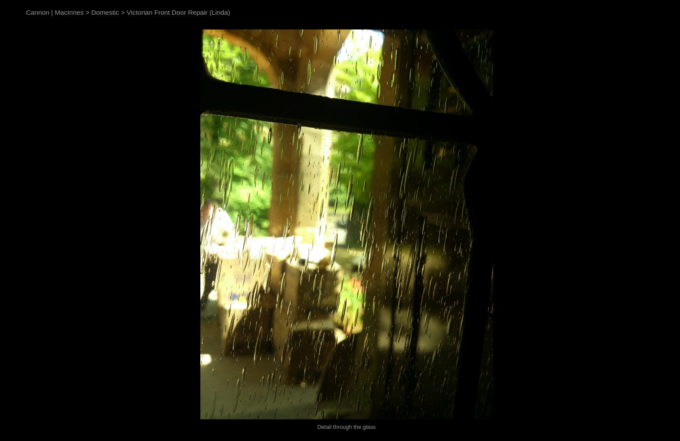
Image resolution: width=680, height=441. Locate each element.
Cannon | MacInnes (55, 12)
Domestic (105, 12)
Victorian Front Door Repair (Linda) (178, 12)
